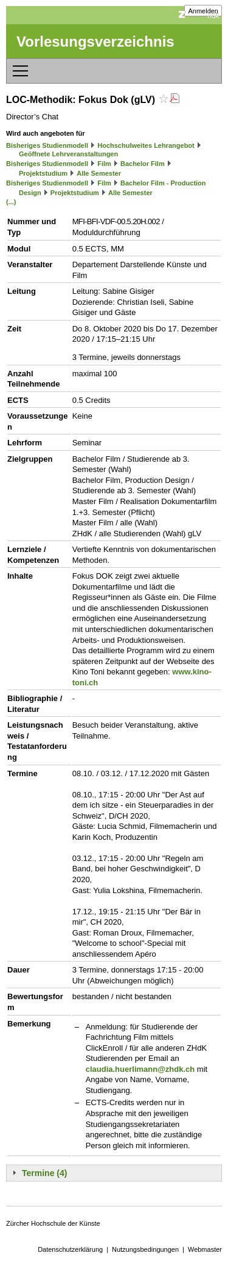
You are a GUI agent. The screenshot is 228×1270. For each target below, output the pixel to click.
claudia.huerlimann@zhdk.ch (140, 1069)
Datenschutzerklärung (70, 1249)
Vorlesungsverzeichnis (95, 41)
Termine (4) (44, 1173)
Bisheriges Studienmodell (47, 145)
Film (104, 163)
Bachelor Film (142, 163)
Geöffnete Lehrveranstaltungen (68, 154)
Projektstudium (43, 173)
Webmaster (205, 1249)
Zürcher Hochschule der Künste (53, 1223)
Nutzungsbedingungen (145, 1249)
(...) (11, 201)
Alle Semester (99, 173)
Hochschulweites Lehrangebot (146, 145)
